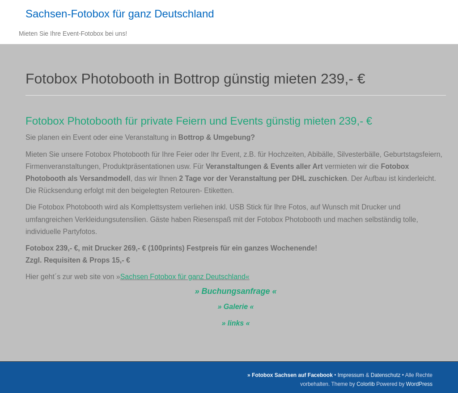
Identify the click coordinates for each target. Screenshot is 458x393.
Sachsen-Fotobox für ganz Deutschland (119, 14)
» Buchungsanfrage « (235, 291)
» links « (235, 323)
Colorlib (365, 384)
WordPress (419, 384)
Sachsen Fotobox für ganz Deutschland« (185, 276)
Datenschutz (386, 375)
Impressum (351, 375)
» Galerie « (236, 306)
